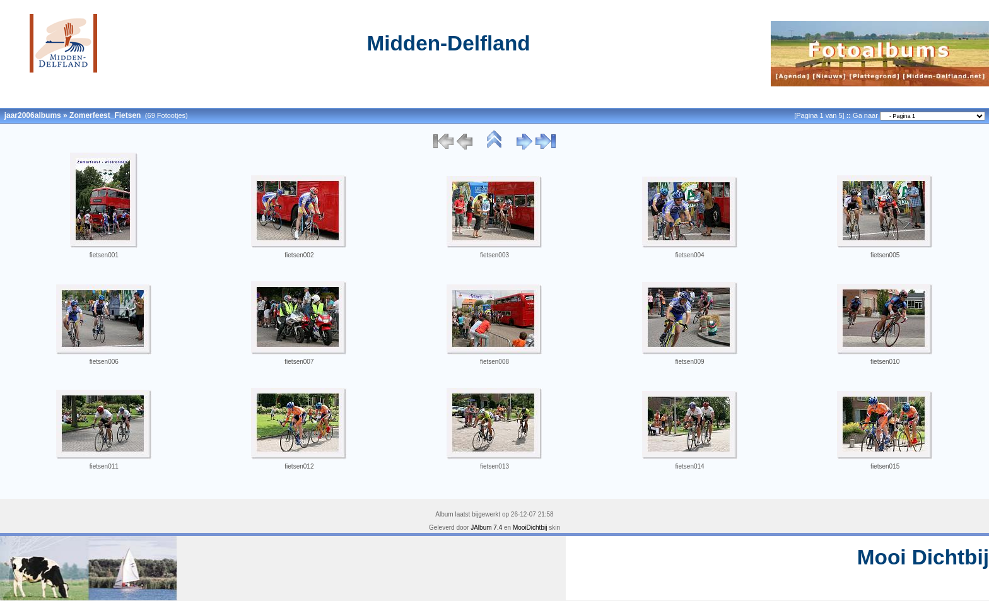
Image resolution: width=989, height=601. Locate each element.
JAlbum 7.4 (486, 527)
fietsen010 (884, 361)
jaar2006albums (32, 115)
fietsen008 (494, 361)
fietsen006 (104, 361)
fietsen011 (104, 466)
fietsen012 (298, 466)
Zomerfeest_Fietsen (105, 115)
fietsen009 (690, 361)
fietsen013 (494, 466)
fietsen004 (690, 255)
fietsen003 (494, 255)
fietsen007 (298, 361)
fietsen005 (884, 255)
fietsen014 (690, 466)
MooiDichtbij (530, 527)
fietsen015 (884, 466)
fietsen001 (104, 255)
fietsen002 (298, 255)
